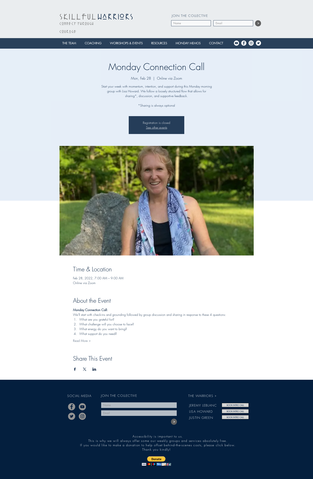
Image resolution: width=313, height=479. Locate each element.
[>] (258, 23)
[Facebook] (243, 43)
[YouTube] (236, 43)
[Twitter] (258, 43)
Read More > (82, 340)
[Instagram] (251, 43)
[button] (70, 43)
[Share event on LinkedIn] (94, 369)
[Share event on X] (84, 369)
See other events (156, 127)
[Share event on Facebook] (75, 369)
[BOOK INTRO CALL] (235, 405)
